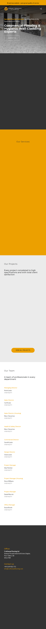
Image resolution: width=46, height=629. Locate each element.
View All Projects (23, 350)
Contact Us (12, 38)
